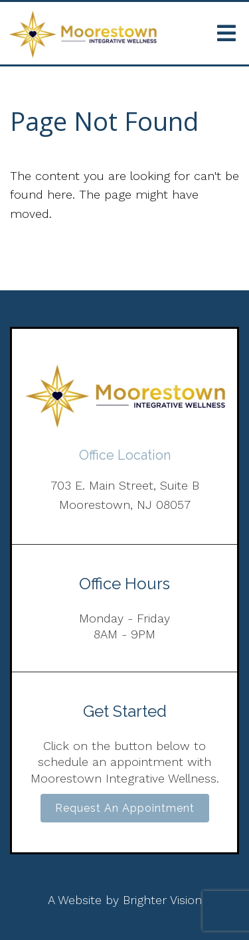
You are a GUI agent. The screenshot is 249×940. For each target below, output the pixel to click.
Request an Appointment (125, 808)
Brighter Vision (162, 900)
